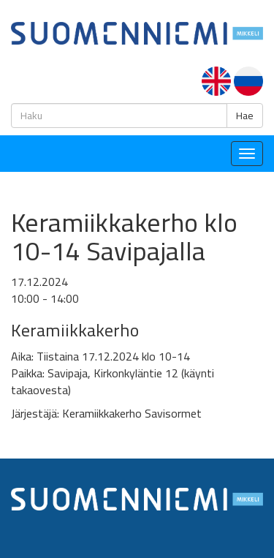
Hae (245, 115)
